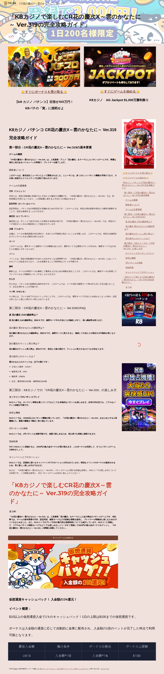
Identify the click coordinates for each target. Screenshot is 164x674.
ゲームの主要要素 (133, 209)
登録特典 (129, 267)
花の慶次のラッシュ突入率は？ (139, 234)
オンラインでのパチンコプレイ (139, 253)
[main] (75, 22)
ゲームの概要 (131, 200)
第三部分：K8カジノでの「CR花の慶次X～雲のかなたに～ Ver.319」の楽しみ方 (139, 246)
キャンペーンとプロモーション (139, 272)
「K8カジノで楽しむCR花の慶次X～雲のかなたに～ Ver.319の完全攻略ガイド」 (138, 280)
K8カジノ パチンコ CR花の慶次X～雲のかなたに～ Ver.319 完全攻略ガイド (139, 185)
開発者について (132, 205)
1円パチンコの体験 (134, 263)
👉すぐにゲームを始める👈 (135, 178)
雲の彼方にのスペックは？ (137, 238)
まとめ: (128, 287)
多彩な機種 (130, 258)
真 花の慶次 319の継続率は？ (138, 221)
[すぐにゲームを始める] (63, 537)
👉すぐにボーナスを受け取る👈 (138, 173)
